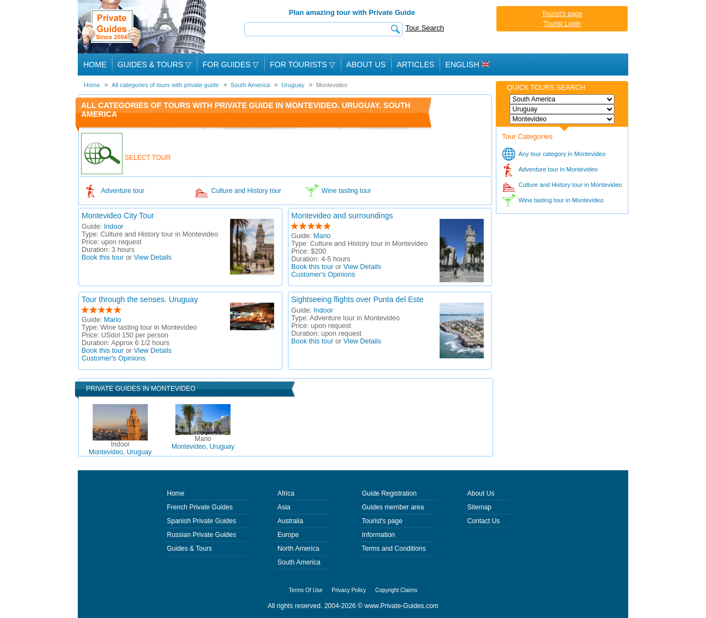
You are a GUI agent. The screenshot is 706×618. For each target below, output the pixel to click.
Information (378, 535)
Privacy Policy (348, 590)
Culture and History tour (246, 191)
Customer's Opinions (323, 274)
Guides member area (393, 507)
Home (94, 64)
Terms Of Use (306, 590)
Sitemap (479, 507)
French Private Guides (200, 507)
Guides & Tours (189, 548)
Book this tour (103, 257)
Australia (290, 521)
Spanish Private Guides (201, 521)
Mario (321, 236)
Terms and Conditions (394, 548)
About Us (366, 64)
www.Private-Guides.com (401, 606)
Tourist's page (562, 14)
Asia (283, 507)
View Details (153, 257)
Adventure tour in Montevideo (558, 169)
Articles (415, 64)
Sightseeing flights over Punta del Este (357, 299)
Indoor (113, 226)
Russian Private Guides (201, 535)
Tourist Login (562, 24)
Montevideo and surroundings (342, 215)
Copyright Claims (396, 590)
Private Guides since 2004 (143, 26)
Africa (286, 493)
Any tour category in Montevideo (562, 154)
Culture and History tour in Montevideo (570, 184)
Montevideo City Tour (118, 215)
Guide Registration (389, 493)
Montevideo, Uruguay (120, 448)
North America (298, 548)
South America (298, 562)
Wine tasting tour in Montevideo (560, 200)
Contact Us (483, 521)
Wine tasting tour (346, 191)
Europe (288, 535)
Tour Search (424, 28)
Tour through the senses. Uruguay (140, 299)
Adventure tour (123, 191)
